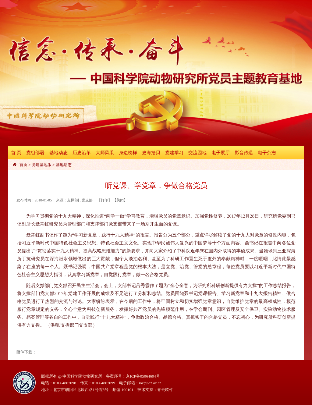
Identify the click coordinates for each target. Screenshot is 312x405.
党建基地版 (41, 164)
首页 (23, 164)
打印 (104, 200)
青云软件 (165, 389)
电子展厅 (220, 152)
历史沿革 (82, 152)
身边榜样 (128, 152)
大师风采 (105, 152)
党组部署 (35, 152)
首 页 (16, 152)
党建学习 (174, 152)
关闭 (120, 200)
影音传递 (244, 152)
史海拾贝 (151, 152)
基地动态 (58, 152)
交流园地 (197, 152)
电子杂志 (267, 152)
